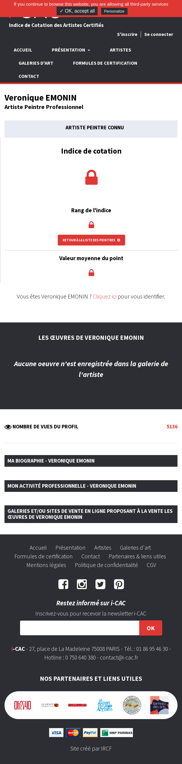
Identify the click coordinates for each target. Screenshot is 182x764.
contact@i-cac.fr (119, 657)
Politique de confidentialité (106, 565)
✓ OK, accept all (77, 10)
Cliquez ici (104, 296)
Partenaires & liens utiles (137, 556)
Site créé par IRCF (91, 748)
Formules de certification (105, 63)
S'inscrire (127, 34)
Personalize (114, 11)
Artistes (120, 50)
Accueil (23, 50)
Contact (29, 76)
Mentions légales (46, 565)
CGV (151, 565)
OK (151, 628)
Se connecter (158, 34)
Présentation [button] (69, 50)
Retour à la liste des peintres (91, 240)
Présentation (70, 547)
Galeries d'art (36, 63)
